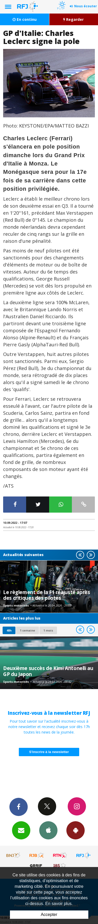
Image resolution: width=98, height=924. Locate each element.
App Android (75, 830)
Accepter (49, 914)
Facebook (18, 806)
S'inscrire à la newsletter (49, 752)
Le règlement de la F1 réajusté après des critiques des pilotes (46, 595)
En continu (25, 19)
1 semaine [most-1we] (27, 630)
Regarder (73, 19)
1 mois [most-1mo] (48, 630)
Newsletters (21, 830)
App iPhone (48, 830)
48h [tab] (9, 630)
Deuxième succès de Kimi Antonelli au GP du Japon (48, 671)
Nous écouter (85, 6)
